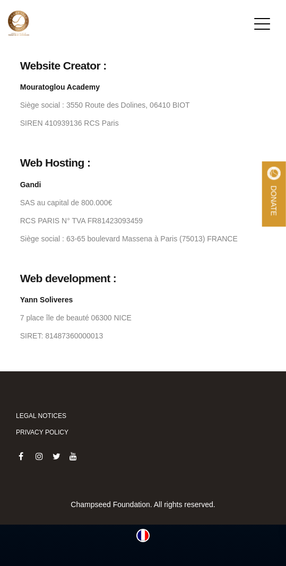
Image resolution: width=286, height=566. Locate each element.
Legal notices (41, 416)
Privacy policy (42, 432)
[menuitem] (143, 535)
